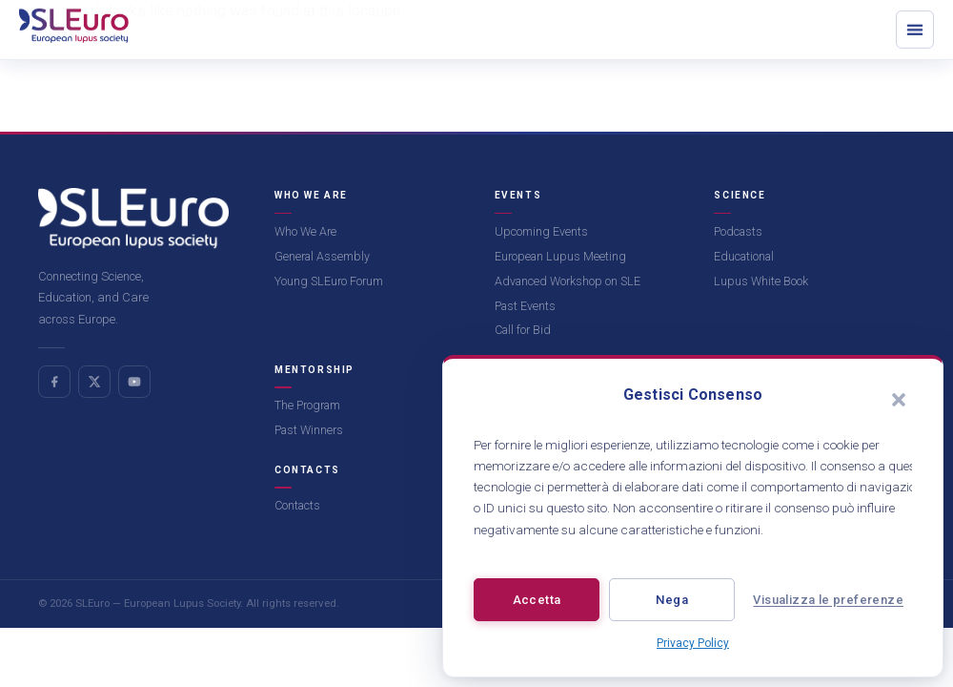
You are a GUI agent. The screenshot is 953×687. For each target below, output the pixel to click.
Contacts (297, 505)
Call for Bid (523, 330)
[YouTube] (134, 381)
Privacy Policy (693, 643)
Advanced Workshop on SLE (567, 281)
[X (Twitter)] (94, 381)
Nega (672, 600)
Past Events (525, 306)
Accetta (537, 600)
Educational (744, 256)
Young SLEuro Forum (328, 281)
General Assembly (322, 256)
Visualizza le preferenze (828, 600)
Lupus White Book (761, 281)
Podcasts (738, 231)
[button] (898, 399)
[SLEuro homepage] (133, 218)
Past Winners (308, 430)
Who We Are (305, 231)
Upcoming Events (541, 231)
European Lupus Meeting (560, 256)
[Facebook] (54, 381)
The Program (307, 405)
